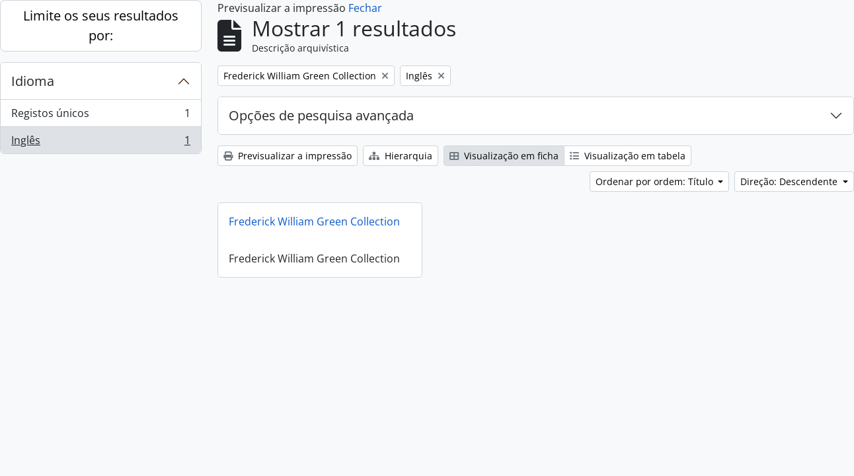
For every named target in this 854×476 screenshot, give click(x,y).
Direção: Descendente (790, 181)
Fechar (365, 8)
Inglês (100, 142)
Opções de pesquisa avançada (321, 115)
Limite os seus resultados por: (100, 25)
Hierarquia (400, 155)
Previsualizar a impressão (287, 155)
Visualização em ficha (504, 155)
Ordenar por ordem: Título (656, 181)
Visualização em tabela (627, 155)
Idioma (32, 81)
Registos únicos (100, 116)
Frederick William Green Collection (314, 221)
